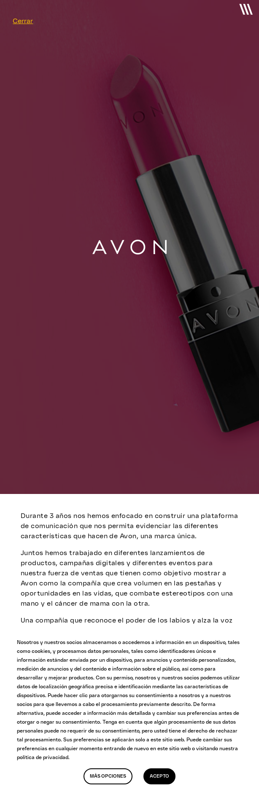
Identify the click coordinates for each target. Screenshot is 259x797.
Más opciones (108, 776)
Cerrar (23, 21)
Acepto (159, 776)
